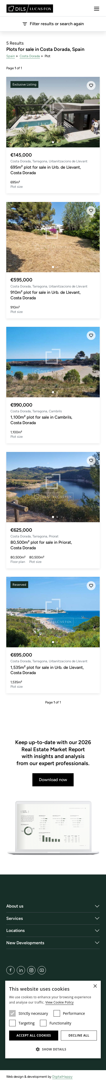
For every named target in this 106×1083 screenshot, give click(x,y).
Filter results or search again (53, 23)
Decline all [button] (78, 1035)
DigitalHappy (62, 1077)
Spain (10, 56)
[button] (53, 1049)
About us (14, 906)
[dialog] (53, 1019)
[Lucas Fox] (29, 8)
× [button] (95, 986)
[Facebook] (10, 970)
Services (14, 918)
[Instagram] (31, 970)
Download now (53, 779)
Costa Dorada (30, 56)
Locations (15, 930)
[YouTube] (42, 970)
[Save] (91, 85)
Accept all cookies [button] (33, 1035)
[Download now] (53, 828)
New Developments (25, 942)
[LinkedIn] (21, 970)
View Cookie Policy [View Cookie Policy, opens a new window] (59, 1002)
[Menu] (96, 9)
